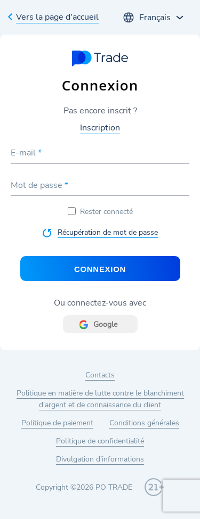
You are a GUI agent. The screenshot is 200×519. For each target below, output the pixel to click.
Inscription (100, 128)
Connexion (100, 269)
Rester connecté (100, 212)
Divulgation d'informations (100, 459)
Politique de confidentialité (100, 441)
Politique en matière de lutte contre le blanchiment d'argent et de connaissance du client (100, 399)
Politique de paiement (57, 423)
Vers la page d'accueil (57, 17)
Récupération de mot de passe (108, 232)
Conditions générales (144, 423)
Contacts (100, 375)
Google (105, 324)
